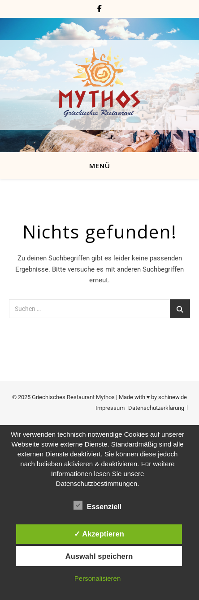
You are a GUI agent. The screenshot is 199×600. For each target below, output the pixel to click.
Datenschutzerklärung (156, 407)
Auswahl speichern (99, 556)
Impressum (110, 407)
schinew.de (172, 397)
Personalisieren (97, 578)
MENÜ (99, 165)
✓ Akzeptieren (99, 534)
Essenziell (97, 505)
